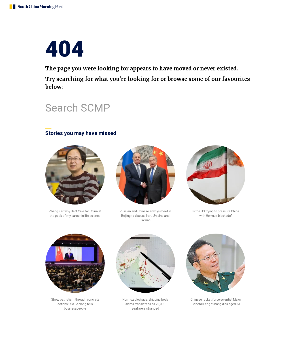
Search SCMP (77, 107)
